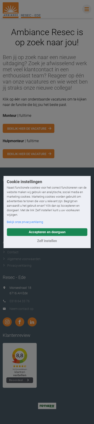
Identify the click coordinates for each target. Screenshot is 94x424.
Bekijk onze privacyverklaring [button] (25, 222)
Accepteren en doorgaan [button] (47, 232)
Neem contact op (22, 309)
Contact (11, 252)
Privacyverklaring (17, 265)
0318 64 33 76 (20, 301)
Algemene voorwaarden (22, 259)
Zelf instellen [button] (47, 241)
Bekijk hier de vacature (26, 128)
